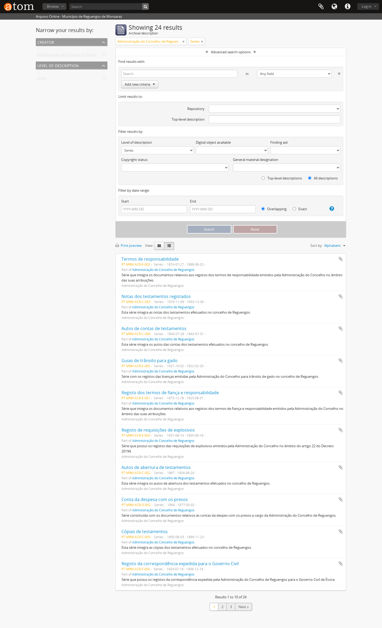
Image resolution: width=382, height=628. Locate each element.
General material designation (255, 159)
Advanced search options (231, 52)
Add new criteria (140, 84)
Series (41, 79)
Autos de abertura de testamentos (156, 467)
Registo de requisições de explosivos (158, 430)
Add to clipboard (340, 259)
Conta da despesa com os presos (154, 499)
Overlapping (273, 209)
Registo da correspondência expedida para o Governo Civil (180, 563)
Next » (243, 606)
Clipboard (321, 6)
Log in (366, 6)
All (39, 49)
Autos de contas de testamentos (153, 328)
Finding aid (279, 142)
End (193, 201)
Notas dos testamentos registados (156, 296)
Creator (45, 41)
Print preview (128, 245)
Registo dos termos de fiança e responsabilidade (170, 393)
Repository (196, 108)
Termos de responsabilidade (150, 259)
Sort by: (316, 245)
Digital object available (213, 142)
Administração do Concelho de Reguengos (70, 55)
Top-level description (188, 119)
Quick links (347, 6)
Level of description (58, 65)
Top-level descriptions (282, 178)
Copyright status (134, 159)
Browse (53, 6)
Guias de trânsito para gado (149, 360)
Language (334, 6)
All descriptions (323, 178)
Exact (300, 209)
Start (125, 201)
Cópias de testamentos (144, 531)
